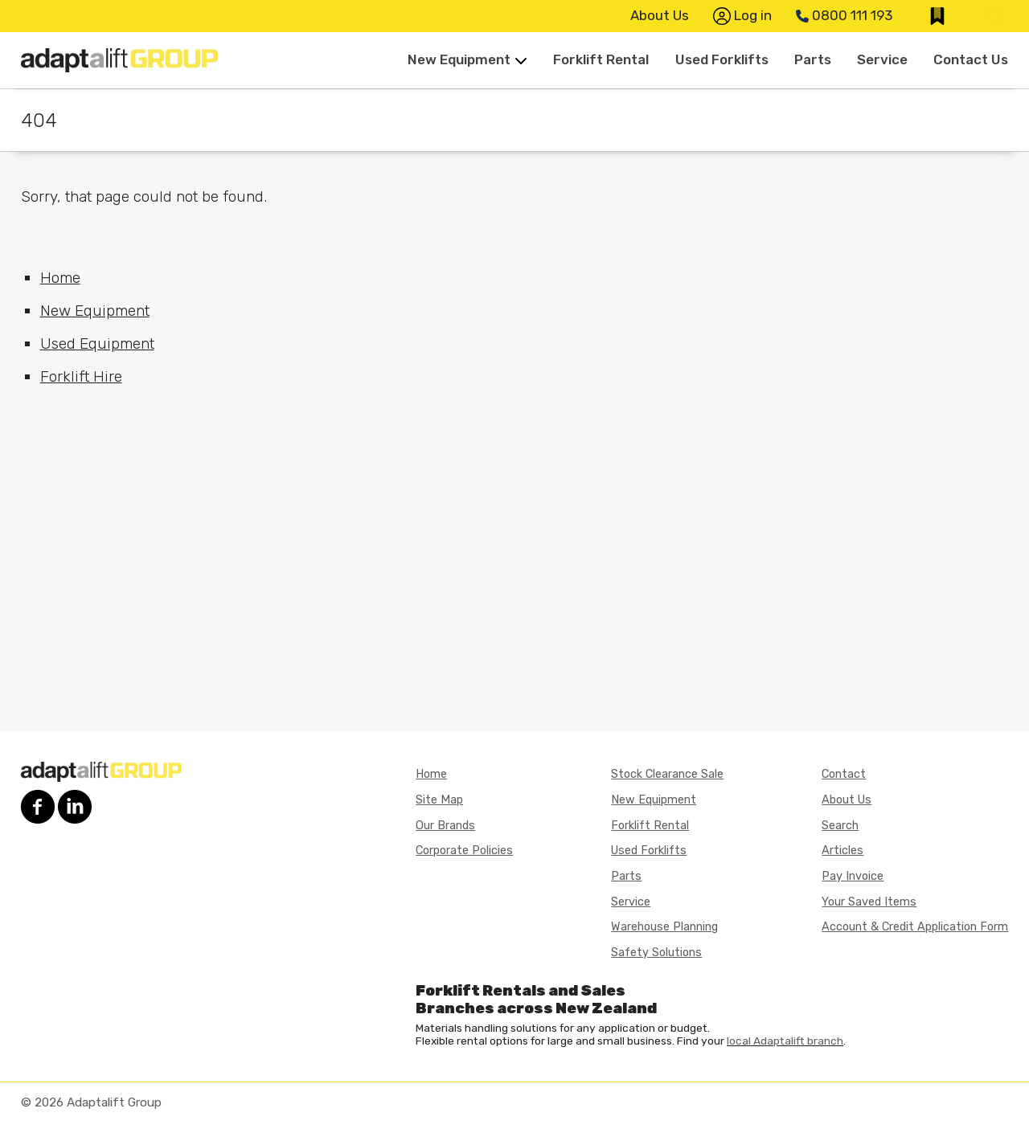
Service (882, 59)
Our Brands (445, 825)
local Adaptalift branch (785, 1040)
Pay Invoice (852, 876)
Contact (844, 774)
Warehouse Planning (664, 927)
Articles (842, 850)
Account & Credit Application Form (915, 927)
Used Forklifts (722, 59)
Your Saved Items (869, 902)
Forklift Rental (601, 59)
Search (840, 825)
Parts (812, 59)
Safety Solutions (656, 952)
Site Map (439, 800)
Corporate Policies (464, 850)
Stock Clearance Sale (667, 774)
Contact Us (970, 59)
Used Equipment (97, 343)
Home (60, 277)
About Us (659, 15)
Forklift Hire (81, 376)
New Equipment (467, 59)
